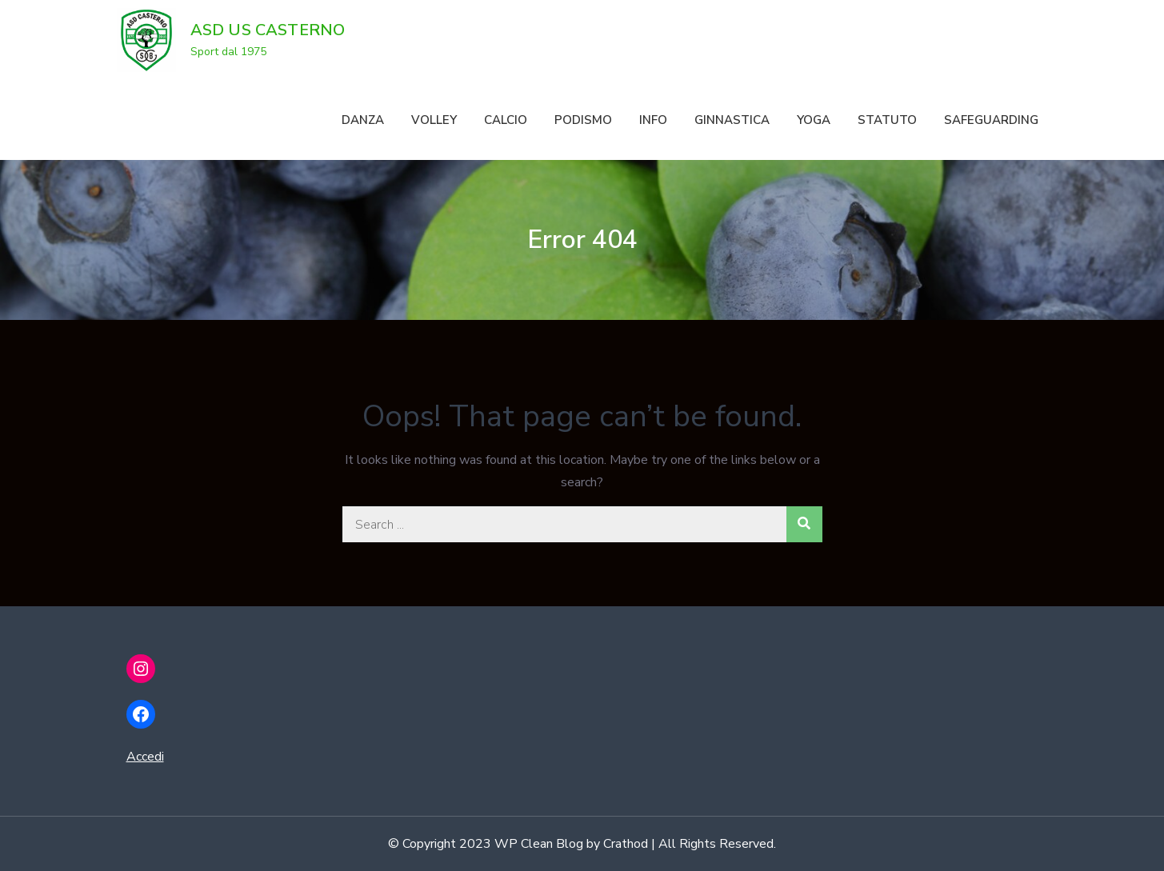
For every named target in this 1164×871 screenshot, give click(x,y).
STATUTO (887, 120)
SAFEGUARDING (991, 120)
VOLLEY (434, 120)
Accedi (145, 756)
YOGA (813, 120)
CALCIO (505, 120)
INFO (653, 120)
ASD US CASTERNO (268, 30)
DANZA (363, 120)
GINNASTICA (732, 120)
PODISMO (583, 120)
